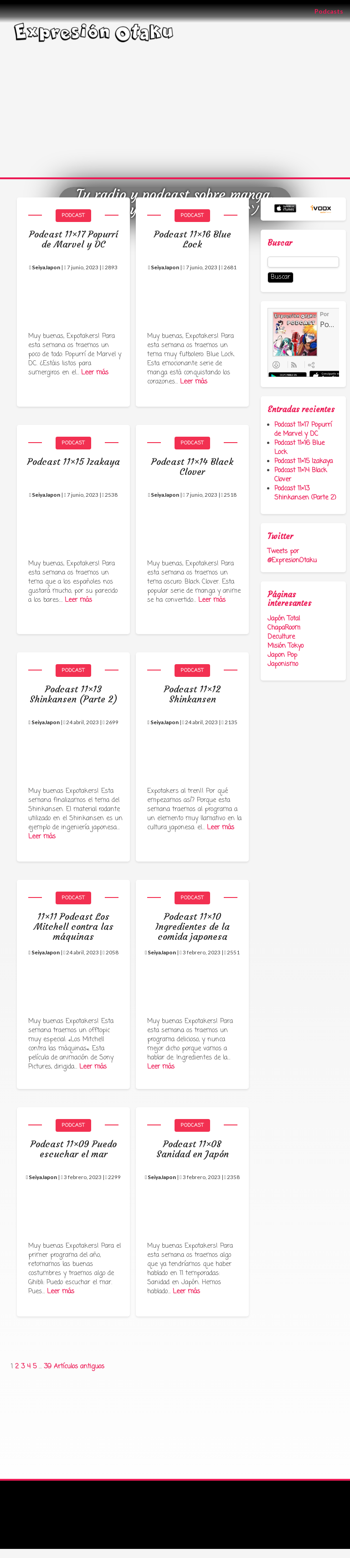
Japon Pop (282, 655)
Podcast (73, 215)
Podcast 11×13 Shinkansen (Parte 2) (305, 493)
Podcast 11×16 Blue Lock (299, 448)
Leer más (94, 373)
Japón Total (284, 619)
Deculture (281, 637)
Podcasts (332, 10)
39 (47, 1366)
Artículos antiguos (79, 1366)
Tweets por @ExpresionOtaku (292, 556)
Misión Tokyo (286, 646)
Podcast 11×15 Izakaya (303, 461)
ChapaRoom (284, 628)
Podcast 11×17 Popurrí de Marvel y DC (303, 429)
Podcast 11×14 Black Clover (300, 475)
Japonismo (283, 664)
